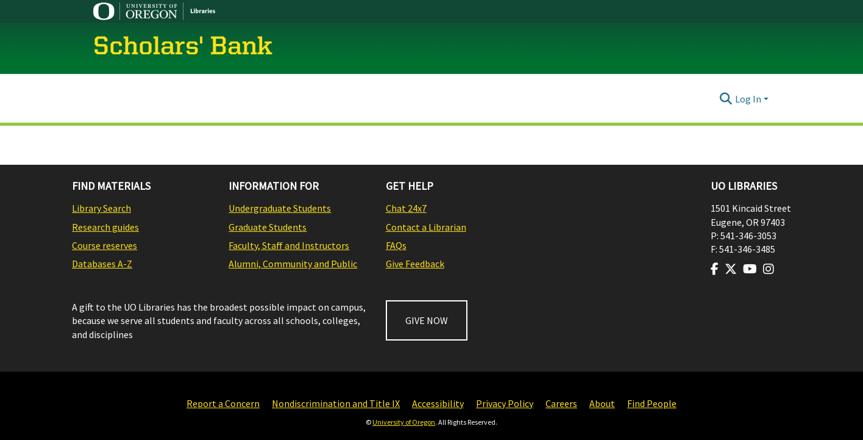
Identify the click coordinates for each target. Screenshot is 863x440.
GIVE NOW (426, 320)
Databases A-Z (102, 264)
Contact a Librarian (426, 227)
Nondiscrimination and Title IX (336, 403)
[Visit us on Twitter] (731, 269)
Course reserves (104, 245)
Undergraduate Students (280, 208)
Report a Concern (223, 403)
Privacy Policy (504, 403)
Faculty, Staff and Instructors (289, 245)
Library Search (101, 208)
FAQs (396, 245)
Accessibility (438, 403)
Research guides (105, 227)
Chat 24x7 (406, 208)
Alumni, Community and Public (293, 264)
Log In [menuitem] (748, 99)
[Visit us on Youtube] (750, 269)
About (602, 403)
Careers (561, 403)
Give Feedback (415, 264)
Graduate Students (268, 227)
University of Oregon (403, 422)
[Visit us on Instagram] (768, 269)
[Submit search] (726, 99)
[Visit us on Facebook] (715, 269)
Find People (652, 403)
